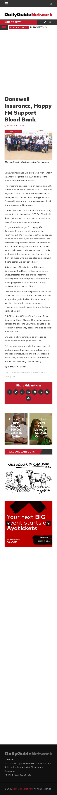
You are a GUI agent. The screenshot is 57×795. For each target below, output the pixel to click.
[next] (48, 523)
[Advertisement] (28, 62)
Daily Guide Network (22, 788)
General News (19, 27)
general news (38, 372)
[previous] (8, 523)
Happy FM (10, 376)
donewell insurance (20, 372)
